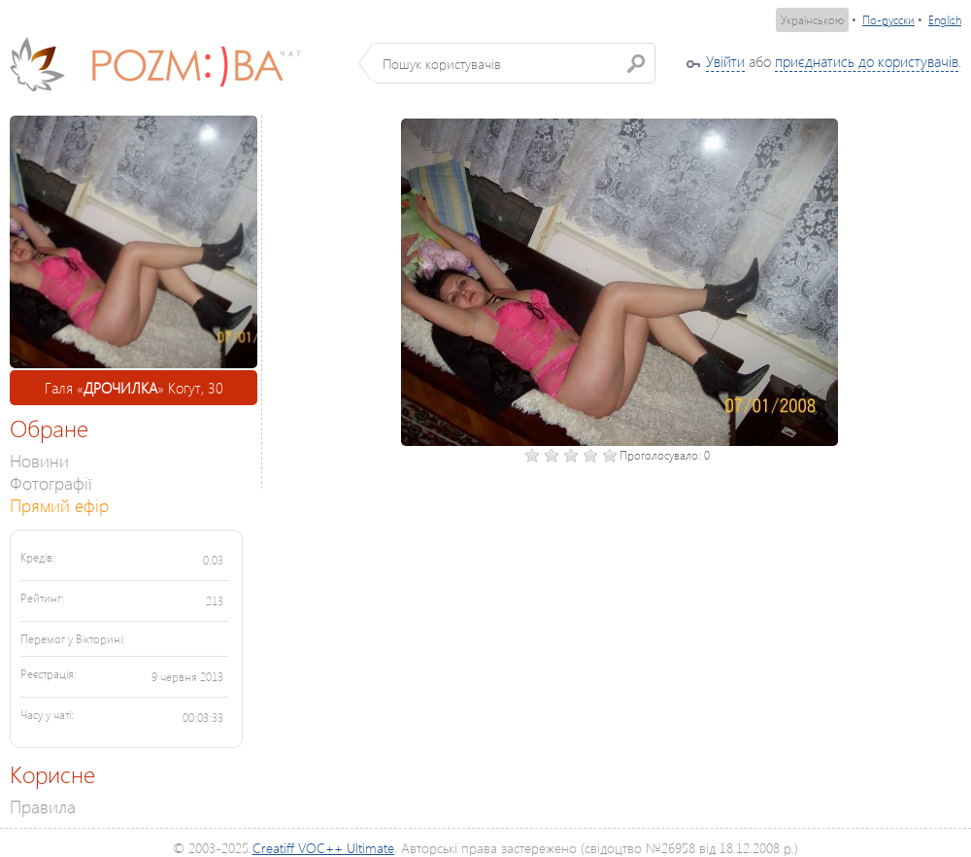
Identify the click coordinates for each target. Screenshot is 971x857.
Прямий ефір (59, 505)
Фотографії (51, 482)
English (944, 20)
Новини (39, 460)
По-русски (888, 20)
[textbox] (514, 63)
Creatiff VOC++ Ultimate (323, 848)
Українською (812, 20)
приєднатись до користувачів (866, 61)
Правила (43, 806)
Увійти (725, 61)
